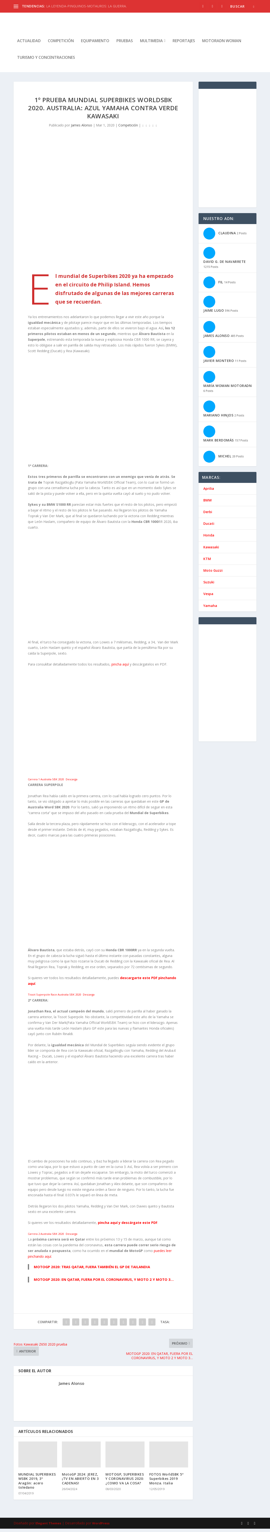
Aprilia (208, 492)
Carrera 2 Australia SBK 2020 (46, 1237)
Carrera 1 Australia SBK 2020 (46, 782)
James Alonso (81, 128)
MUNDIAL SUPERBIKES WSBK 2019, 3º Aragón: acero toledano (37, 1484)
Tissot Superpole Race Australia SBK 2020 (54, 998)
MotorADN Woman (221, 44)
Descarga (71, 782)
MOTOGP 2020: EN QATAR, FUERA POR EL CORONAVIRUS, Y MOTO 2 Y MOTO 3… (104, 1282)
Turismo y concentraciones (46, 61)
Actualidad (29, 44)
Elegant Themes (48, 1526)
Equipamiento (95, 44)
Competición (61, 44)
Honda (208, 538)
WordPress (101, 1526)
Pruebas (124, 44)
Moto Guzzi (213, 573)
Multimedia (151, 44)
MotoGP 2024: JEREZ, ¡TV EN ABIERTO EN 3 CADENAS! (80, 1481)
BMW (207, 503)
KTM (207, 562)
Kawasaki (211, 550)
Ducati (208, 527)
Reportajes (184, 44)
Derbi (207, 515)
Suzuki (208, 585)
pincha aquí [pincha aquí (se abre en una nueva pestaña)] (120, 667)
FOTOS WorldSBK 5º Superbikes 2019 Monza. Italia (166, 1481)
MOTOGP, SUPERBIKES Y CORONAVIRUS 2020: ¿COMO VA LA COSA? (124, 1481)
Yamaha (210, 608)
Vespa (208, 597)
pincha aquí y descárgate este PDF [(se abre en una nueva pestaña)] (127, 1226)
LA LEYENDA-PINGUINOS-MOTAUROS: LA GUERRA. (86, 6)
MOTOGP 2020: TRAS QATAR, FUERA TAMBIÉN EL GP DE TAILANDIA (92, 1270)
